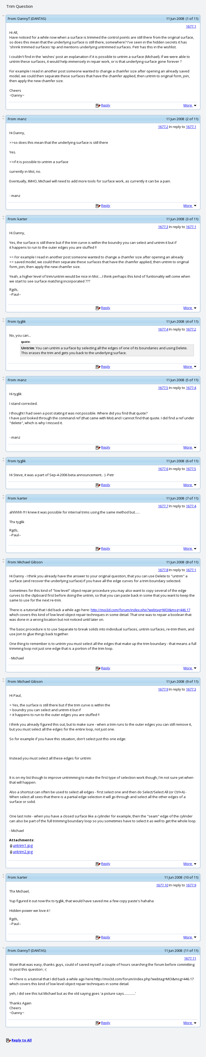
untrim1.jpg (23, 845)
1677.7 (163, 506)
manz (22, 118)
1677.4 (163, 329)
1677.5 (163, 387)
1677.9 (163, 689)
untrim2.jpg (23, 851)
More (190, 105)
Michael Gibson (30, 562)
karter (22, 218)
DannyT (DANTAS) (31, 18)
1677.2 (163, 126)
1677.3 (163, 226)
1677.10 (162, 885)
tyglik (21, 321)
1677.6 (163, 468)
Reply (105, 105)
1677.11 (190, 958)
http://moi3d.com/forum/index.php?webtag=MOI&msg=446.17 (140, 609)
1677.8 (163, 569)
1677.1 (191, 26)
